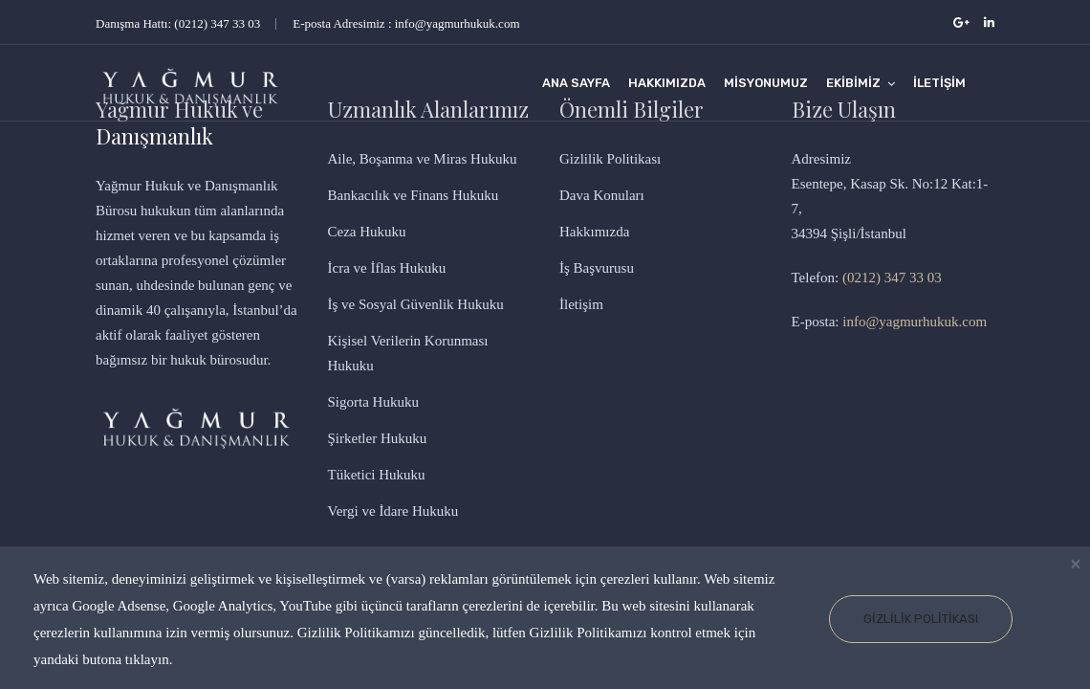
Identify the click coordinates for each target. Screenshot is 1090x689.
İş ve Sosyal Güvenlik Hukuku (416, 304)
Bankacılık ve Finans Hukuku (413, 195)
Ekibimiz (853, 83)
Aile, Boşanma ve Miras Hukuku (422, 159)
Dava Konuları (601, 195)
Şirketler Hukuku (377, 438)
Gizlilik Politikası (920, 618)
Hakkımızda (667, 83)
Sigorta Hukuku (373, 402)
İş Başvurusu (596, 268)
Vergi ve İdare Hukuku (393, 511)
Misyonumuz (766, 83)
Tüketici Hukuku (376, 474)
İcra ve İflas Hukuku (387, 268)
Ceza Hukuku (367, 231)
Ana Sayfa (576, 83)
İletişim (939, 83)
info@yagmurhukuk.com (914, 321)
